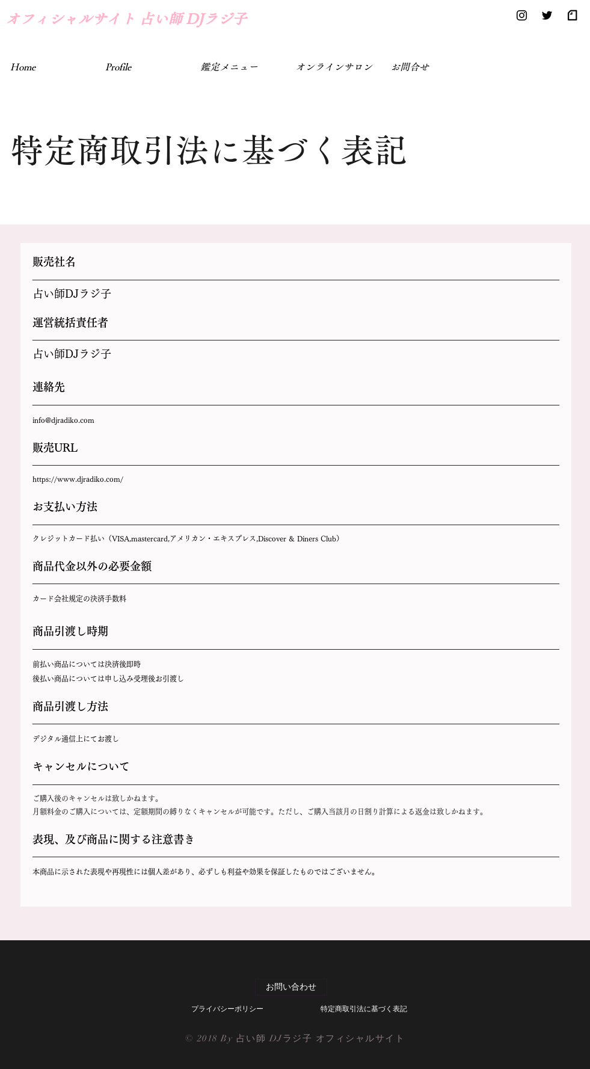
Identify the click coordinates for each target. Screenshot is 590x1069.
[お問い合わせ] (291, 987)
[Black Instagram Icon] (522, 15)
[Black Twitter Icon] (547, 15)
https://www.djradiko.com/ (77, 478)
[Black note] (572, 15)
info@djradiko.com (63, 420)
